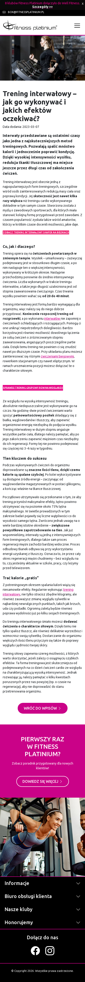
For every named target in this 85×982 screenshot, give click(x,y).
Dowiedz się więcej (42, 781)
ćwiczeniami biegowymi (57, 356)
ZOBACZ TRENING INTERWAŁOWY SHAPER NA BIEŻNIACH (36, 232)
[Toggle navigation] (78, 25)
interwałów (52, 318)
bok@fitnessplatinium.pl (23, 12)
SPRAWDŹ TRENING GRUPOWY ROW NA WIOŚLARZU (33, 388)
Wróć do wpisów (42, 708)
